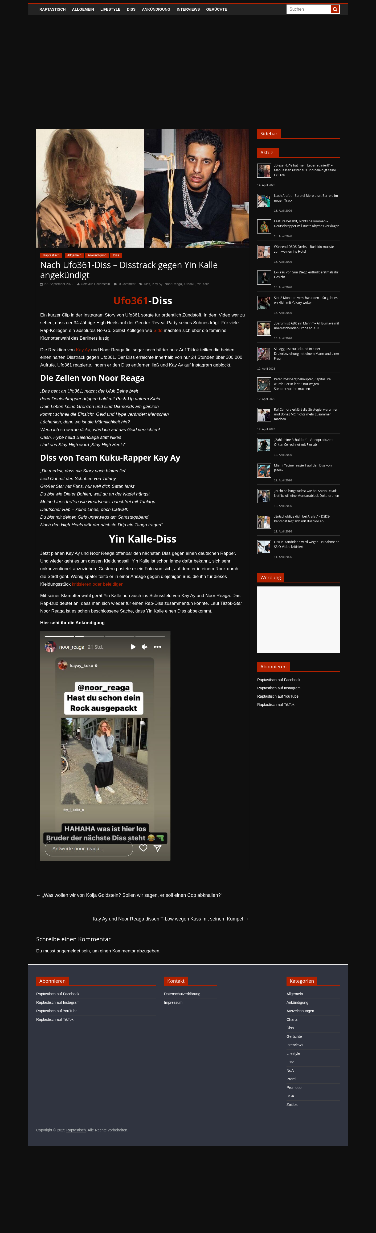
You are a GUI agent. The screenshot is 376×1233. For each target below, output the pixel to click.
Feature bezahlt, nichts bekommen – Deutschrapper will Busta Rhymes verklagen (306, 223)
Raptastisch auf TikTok (276, 704)
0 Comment (124, 284)
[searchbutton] (335, 9)
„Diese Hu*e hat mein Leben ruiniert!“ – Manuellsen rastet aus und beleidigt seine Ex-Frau (305, 170)
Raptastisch (52, 9)
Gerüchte (216, 9)
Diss (131, 9)
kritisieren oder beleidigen (98, 584)
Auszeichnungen (300, 1011)
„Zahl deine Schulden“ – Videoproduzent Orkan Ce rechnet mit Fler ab (304, 442)
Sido (157, 330)
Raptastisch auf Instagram (279, 688)
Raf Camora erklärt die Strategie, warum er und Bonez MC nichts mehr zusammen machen (306, 414)
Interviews (188, 9)
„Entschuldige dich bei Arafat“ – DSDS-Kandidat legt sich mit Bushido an (302, 518)
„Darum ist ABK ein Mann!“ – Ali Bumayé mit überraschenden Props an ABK (306, 325)
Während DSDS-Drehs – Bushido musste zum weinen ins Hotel (304, 249)
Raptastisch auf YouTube (278, 696)
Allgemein (83, 9)
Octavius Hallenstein (95, 284)
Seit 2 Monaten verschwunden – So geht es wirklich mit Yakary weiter (306, 300)
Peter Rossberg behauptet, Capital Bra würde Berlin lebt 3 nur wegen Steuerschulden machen (302, 384)
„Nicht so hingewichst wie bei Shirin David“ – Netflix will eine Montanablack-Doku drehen (307, 493)
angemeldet (68, 950)
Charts (292, 1019)
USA (290, 1096)
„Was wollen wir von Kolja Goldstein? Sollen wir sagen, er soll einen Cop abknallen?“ (129, 895)
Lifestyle (110, 9)
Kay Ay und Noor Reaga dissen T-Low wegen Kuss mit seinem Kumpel (171, 919)
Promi (291, 1079)
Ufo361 (189, 284)
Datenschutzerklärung (182, 994)
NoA (290, 1070)
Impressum (173, 1002)
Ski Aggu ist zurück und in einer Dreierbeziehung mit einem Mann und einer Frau (306, 354)
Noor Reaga (173, 284)
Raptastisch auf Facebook (278, 680)
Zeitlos (292, 1104)
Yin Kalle (203, 284)
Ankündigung (156, 9)
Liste (291, 1062)
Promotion (295, 1087)
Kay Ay (157, 284)
